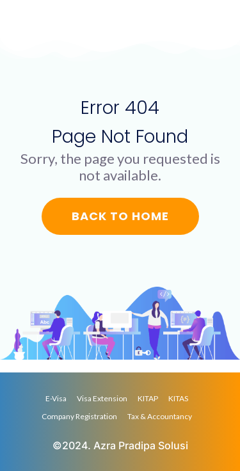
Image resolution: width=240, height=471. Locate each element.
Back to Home (120, 216)
